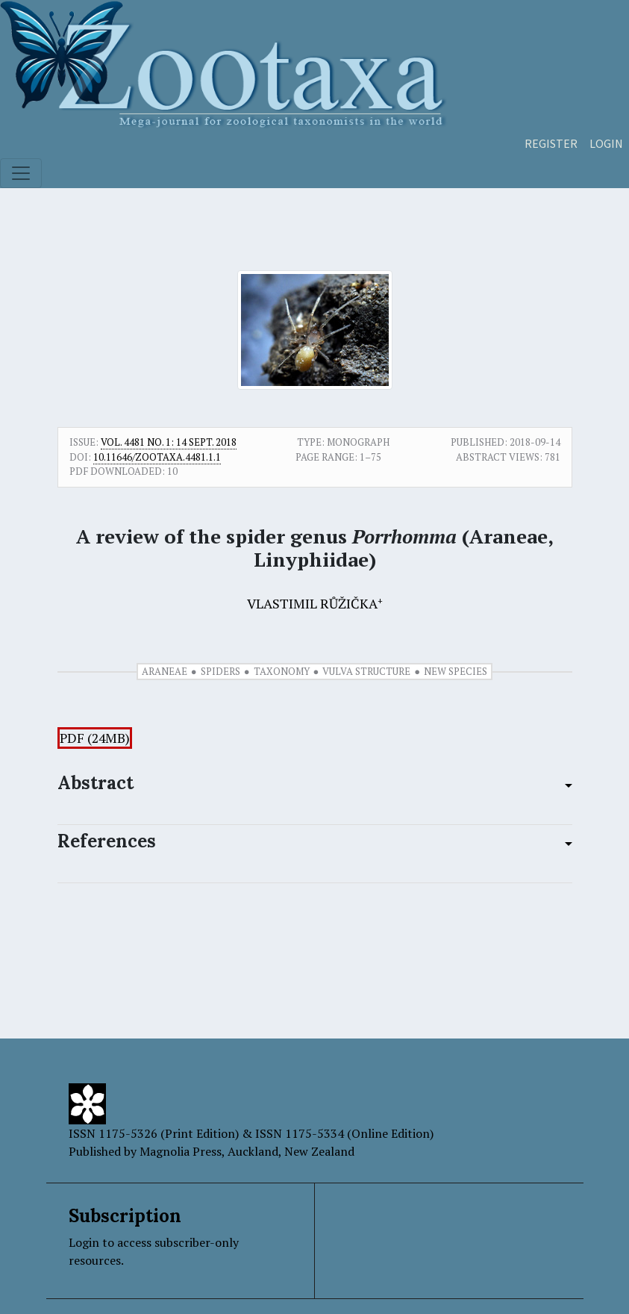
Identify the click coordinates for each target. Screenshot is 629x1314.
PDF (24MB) (95, 738)
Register (551, 143)
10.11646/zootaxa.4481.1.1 (157, 457)
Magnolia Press (181, 1151)
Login (606, 143)
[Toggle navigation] (21, 173)
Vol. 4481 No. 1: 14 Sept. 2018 (169, 442)
